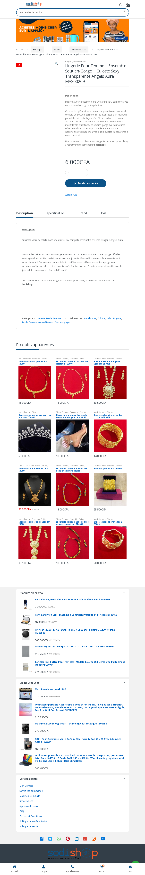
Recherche (124, 12)
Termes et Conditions (30, 816)
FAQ (21, 811)
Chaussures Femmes (78, 412)
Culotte (101, 318)
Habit (109, 318)
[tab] (24, 214)
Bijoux (34, 412)
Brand (82, 213)
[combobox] (68, 12)
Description (24, 213)
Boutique (37, 49)
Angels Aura (71, 194)
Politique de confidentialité (33, 821)
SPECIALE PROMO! (26, 465)
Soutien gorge (62, 322)
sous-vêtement (46, 322)
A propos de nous (28, 806)
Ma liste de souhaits (29, 795)
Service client (26, 801)
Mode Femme (79, 49)
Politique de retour (29, 826)
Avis (103, 213)
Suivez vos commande (31, 790)
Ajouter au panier (88, 183)
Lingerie (69, 61)
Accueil (19, 49)
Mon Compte (26, 785)
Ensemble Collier (39, 358)
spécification (56, 213)
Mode (57, 49)
